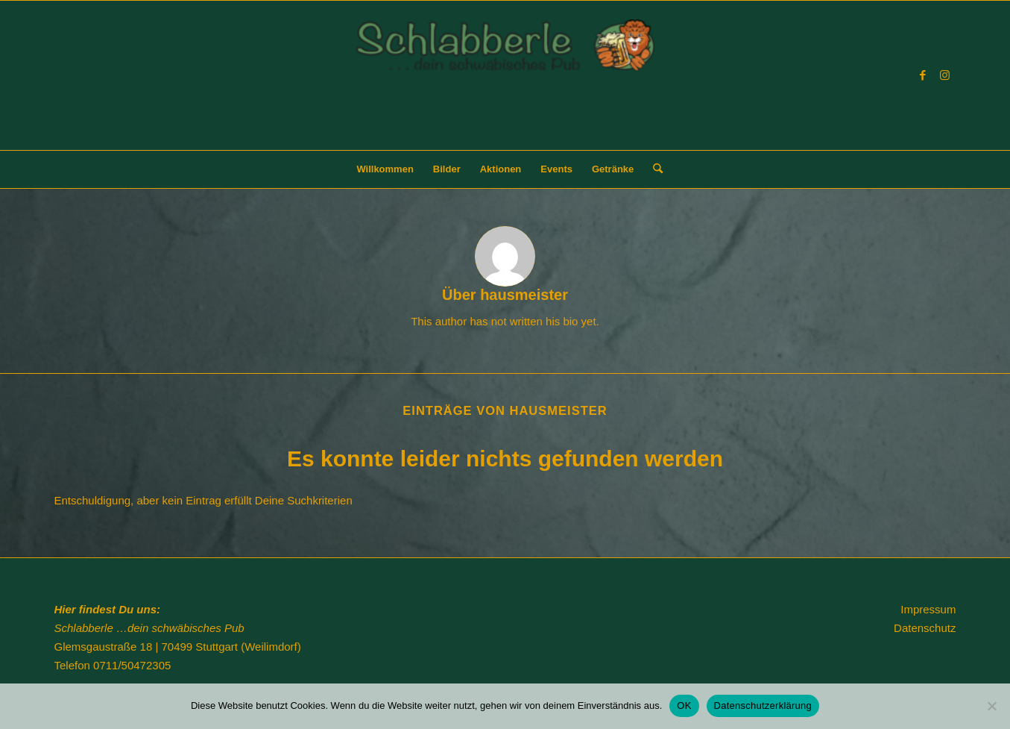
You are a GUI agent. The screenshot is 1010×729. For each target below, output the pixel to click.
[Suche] (653, 169)
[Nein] (991, 705)
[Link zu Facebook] (923, 75)
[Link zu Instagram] (945, 75)
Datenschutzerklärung (763, 705)
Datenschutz (925, 628)
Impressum (928, 609)
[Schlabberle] (505, 84)
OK (684, 705)
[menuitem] (385, 169)
